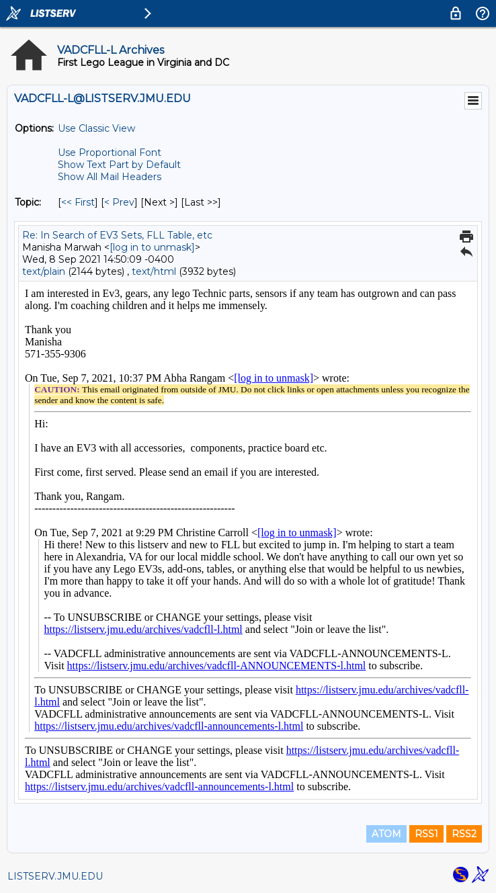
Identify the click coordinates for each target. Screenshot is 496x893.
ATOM (386, 834)
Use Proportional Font (109, 152)
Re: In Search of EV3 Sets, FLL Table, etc (117, 235)
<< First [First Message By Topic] (78, 202)
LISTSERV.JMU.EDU (55, 876)
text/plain (43, 271)
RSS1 (426, 834)
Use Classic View (96, 128)
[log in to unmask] (152, 247)
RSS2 (464, 834)
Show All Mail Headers (109, 177)
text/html (154, 271)
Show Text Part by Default (119, 165)
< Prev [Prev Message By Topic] (119, 202)
